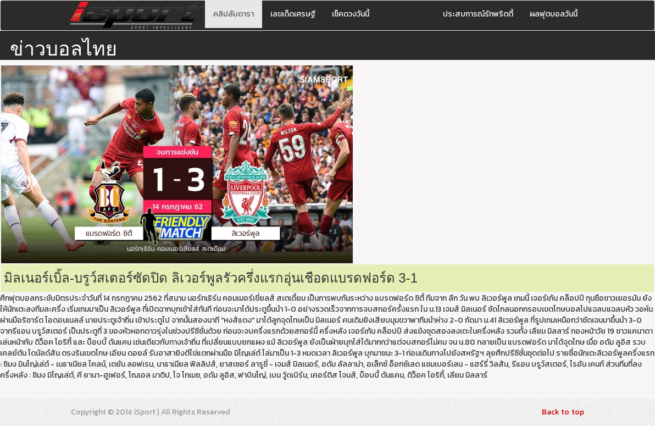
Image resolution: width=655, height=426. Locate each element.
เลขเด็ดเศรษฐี (292, 14)
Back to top (563, 412)
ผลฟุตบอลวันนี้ (554, 14)
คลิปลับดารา (233, 14)
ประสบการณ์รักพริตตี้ (478, 14)
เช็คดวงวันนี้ (350, 14)
